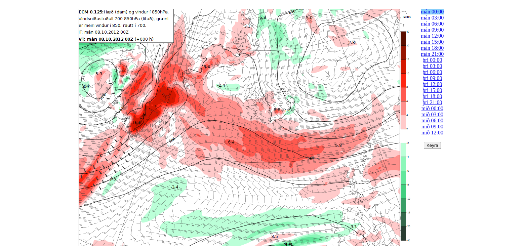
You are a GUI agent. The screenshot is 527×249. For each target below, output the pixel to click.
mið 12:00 (432, 132)
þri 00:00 (432, 60)
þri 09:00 (432, 78)
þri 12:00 (432, 84)
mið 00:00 (432, 108)
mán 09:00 (432, 30)
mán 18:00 (432, 48)
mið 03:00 (432, 114)
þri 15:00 (432, 90)
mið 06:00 (432, 120)
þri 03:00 (432, 66)
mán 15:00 (432, 42)
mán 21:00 (432, 54)
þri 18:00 (432, 96)
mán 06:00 (432, 24)
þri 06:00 (432, 72)
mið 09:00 (432, 126)
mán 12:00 (432, 36)
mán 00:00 (432, 11)
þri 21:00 (432, 102)
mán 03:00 (432, 17)
